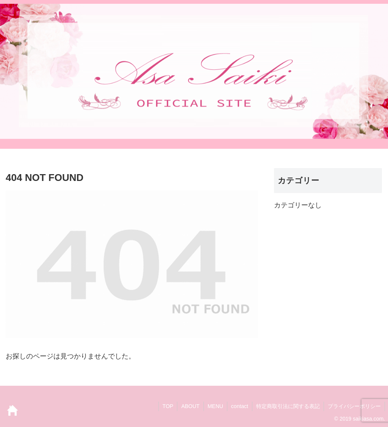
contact (239, 406)
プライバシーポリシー (354, 406)
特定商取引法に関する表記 (288, 406)
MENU (215, 406)
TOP (168, 406)
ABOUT (190, 406)
